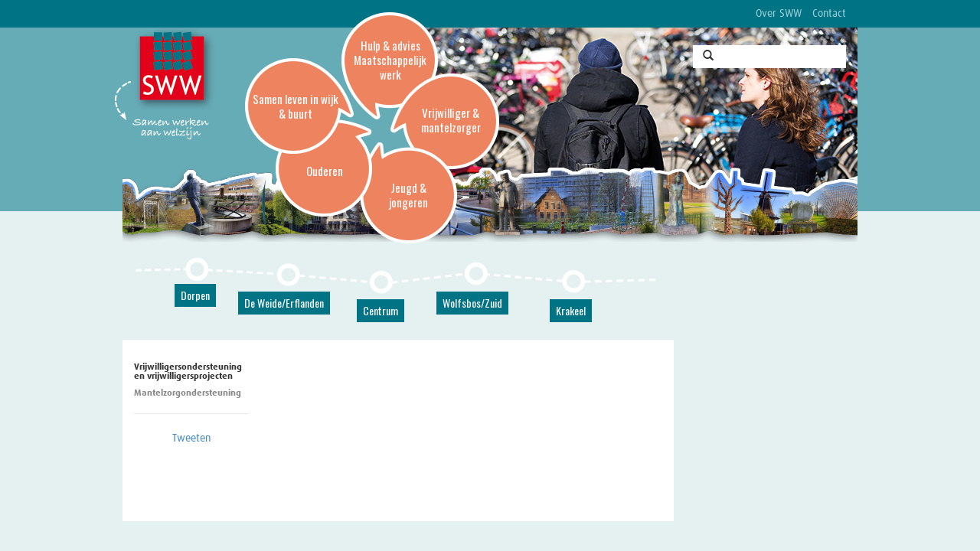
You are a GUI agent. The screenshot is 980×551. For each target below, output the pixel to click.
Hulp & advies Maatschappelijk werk (390, 60)
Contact (829, 13)
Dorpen (195, 295)
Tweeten (191, 438)
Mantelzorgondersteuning (187, 393)
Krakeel (571, 310)
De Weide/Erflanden (284, 303)
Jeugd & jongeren (408, 194)
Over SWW (779, 13)
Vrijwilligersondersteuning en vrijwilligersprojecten (189, 372)
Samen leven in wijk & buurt (295, 106)
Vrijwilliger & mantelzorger (451, 119)
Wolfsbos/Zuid (472, 303)
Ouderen (324, 170)
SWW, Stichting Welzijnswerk (174, 70)
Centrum (380, 310)
